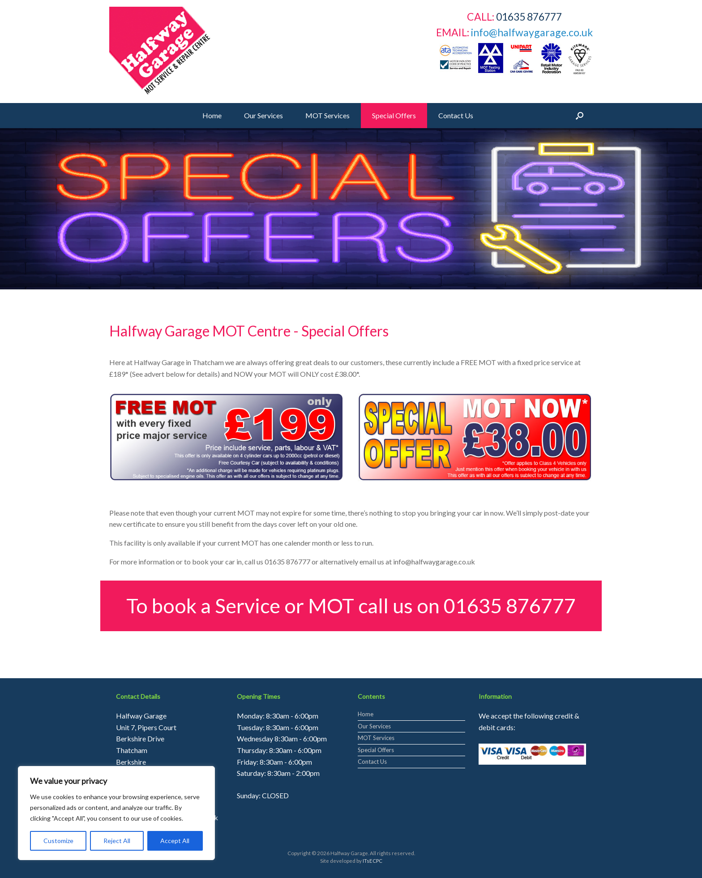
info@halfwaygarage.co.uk (532, 32)
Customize (58, 840)
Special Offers (394, 115)
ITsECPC (372, 861)
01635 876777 (510, 606)
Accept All (174, 840)
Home (212, 115)
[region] (351, 208)
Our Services (263, 115)
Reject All (116, 840)
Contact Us (455, 115)
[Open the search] (579, 115)
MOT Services (327, 115)
